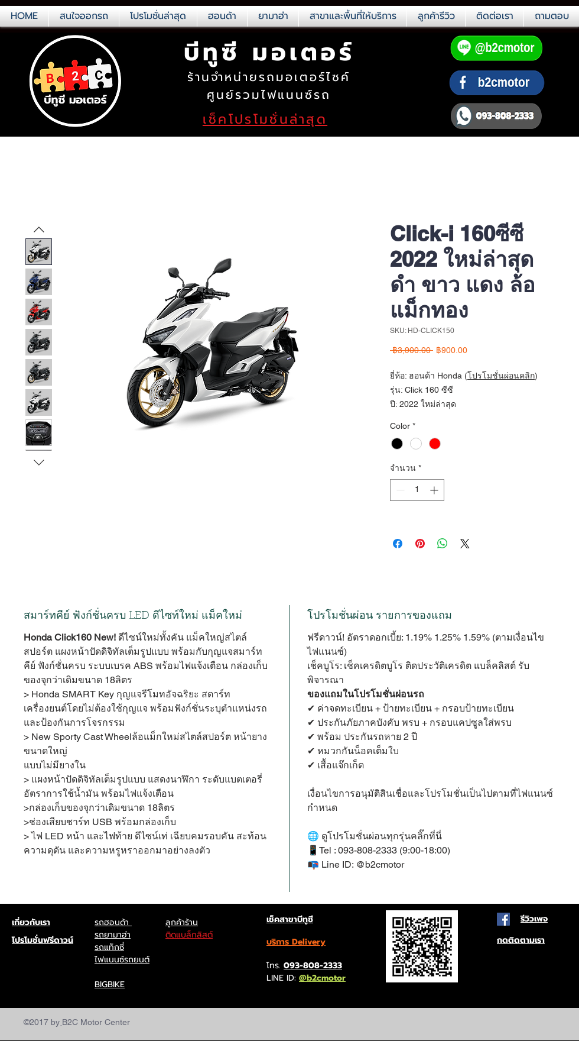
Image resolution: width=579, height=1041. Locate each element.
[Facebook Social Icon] (503, 919)
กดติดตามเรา (521, 940)
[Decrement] (399, 490)
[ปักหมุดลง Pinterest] (420, 543)
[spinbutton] (417, 490)
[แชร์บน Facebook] (398, 543)
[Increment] (435, 490)
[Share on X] (465, 543)
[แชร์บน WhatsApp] (442, 543)
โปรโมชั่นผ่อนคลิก (501, 375)
